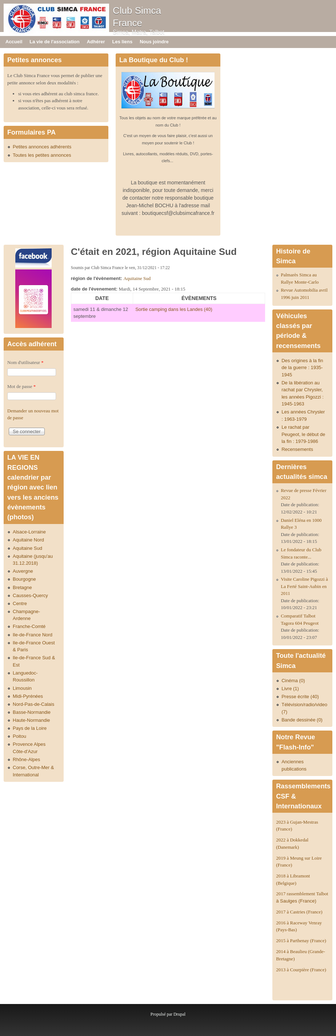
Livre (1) (290, 688)
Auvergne (23, 571)
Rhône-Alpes (26, 759)
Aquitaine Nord (28, 540)
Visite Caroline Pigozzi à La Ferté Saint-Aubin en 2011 (304, 586)
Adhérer (96, 41)
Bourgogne (24, 579)
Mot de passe (21, 386)
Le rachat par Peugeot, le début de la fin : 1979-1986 (303, 434)
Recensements (297, 449)
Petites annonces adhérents (42, 146)
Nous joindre (154, 41)
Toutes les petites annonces (42, 155)
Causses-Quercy (30, 595)
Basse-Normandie (32, 712)
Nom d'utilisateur (25, 362)
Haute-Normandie (31, 720)
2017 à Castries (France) (299, 912)
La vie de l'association (54, 41)
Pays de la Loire (30, 728)
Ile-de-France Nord (32, 634)
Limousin (22, 688)
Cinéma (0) (293, 680)
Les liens (122, 41)
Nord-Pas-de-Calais (33, 704)
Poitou (19, 736)
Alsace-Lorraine (29, 532)
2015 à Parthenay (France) (301, 940)
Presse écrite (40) (300, 696)
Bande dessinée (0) (302, 720)
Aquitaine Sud (137, 278)
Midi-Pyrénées (28, 696)
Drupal (179, 1014)
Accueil (13, 41)
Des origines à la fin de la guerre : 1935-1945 (302, 367)
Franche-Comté (29, 626)
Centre (20, 603)
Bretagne (22, 587)
